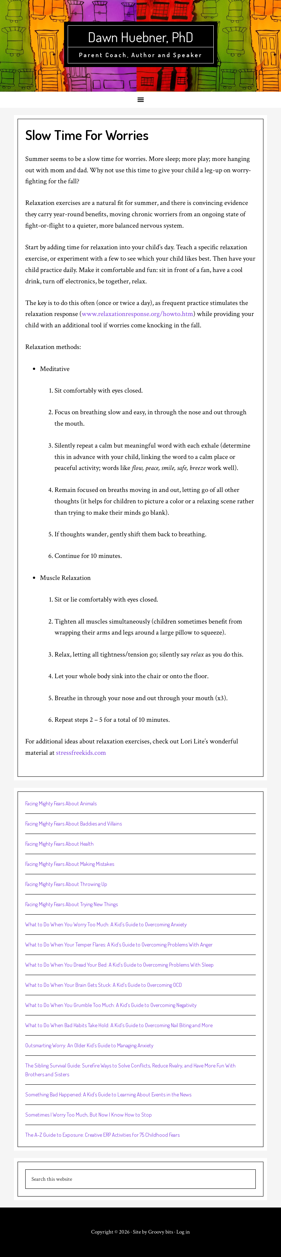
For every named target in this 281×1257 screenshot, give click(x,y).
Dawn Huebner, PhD (141, 36)
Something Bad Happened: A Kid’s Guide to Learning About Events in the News (108, 1094)
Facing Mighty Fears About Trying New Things (71, 904)
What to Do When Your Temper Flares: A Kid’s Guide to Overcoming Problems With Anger (119, 944)
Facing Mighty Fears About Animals (61, 803)
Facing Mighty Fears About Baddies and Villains (73, 823)
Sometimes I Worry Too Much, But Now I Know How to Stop (88, 1114)
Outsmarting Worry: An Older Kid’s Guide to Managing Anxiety (89, 1045)
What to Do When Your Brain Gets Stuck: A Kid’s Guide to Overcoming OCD (103, 984)
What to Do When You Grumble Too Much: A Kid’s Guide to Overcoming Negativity (110, 1004)
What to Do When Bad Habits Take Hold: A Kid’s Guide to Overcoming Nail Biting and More (119, 1025)
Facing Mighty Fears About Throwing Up (66, 884)
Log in (183, 1231)
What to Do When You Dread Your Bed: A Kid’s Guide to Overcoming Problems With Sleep (119, 964)
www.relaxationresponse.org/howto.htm (137, 314)
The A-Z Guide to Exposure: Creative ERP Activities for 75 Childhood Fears (102, 1134)
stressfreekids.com (81, 752)
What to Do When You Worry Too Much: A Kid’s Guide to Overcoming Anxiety (106, 924)
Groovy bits (160, 1231)
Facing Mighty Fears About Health (59, 843)
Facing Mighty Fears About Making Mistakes (69, 863)
